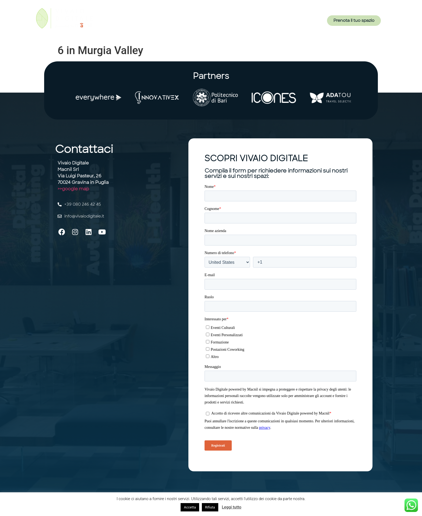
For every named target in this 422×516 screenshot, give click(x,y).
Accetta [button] (190, 507)
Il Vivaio (165, 22)
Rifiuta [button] (210, 507)
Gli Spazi (211, 22)
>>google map (73, 189)
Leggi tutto (231, 507)
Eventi (235, 22)
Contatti (258, 22)
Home (143, 22)
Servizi (188, 22)
